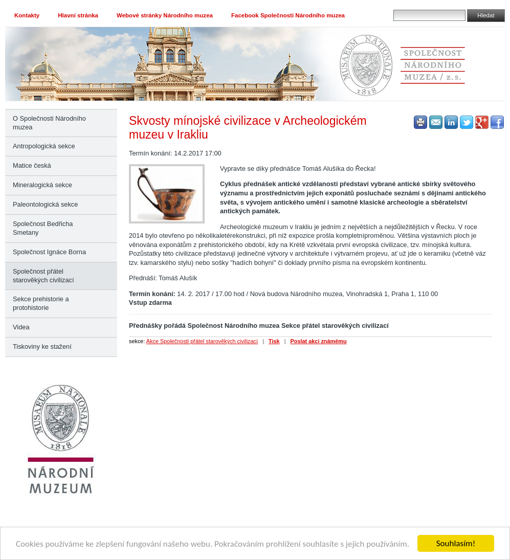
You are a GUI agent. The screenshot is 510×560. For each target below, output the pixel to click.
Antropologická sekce (44, 146)
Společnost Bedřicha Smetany (43, 228)
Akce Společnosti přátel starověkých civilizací (202, 341)
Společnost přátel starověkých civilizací (43, 275)
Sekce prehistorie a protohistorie (41, 303)
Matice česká (32, 165)
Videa (21, 327)
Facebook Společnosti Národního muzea (288, 15)
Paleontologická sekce (45, 204)
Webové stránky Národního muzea (165, 15)
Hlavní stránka (78, 15)
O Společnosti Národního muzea (49, 123)
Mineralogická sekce (42, 185)
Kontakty (26, 15)
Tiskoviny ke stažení (42, 346)
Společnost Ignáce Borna (49, 252)
